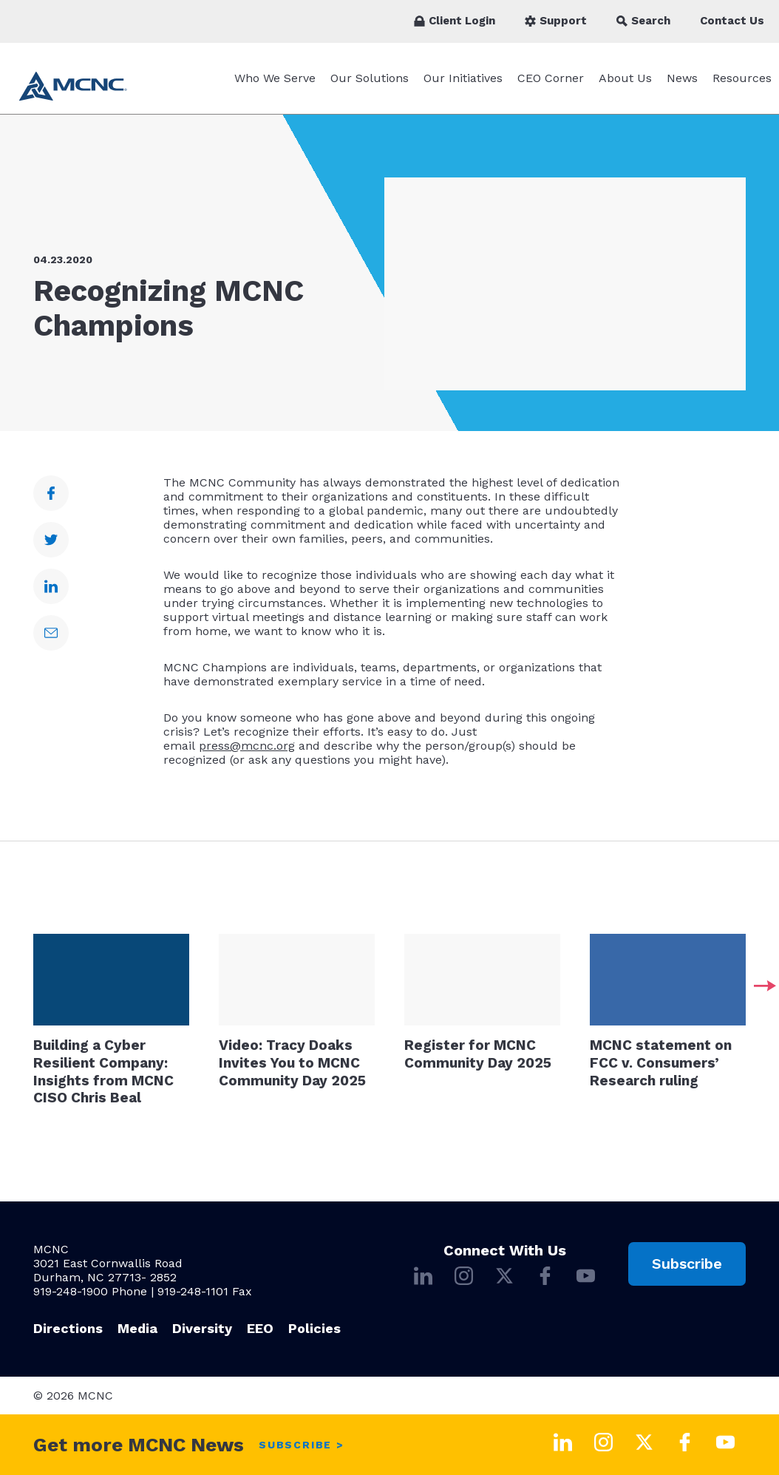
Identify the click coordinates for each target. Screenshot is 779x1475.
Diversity (202, 1328)
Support (556, 20)
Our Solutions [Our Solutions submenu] (369, 78)
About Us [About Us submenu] (625, 78)
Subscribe (687, 1263)
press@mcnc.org (247, 746)
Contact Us (732, 20)
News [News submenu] (682, 78)
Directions (68, 1328)
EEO (260, 1328)
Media (137, 1328)
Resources (742, 78)
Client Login (454, 20)
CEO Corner (550, 78)
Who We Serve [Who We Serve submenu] (275, 78)
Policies (314, 1328)
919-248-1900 (70, 1291)
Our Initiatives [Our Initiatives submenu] (463, 78)
